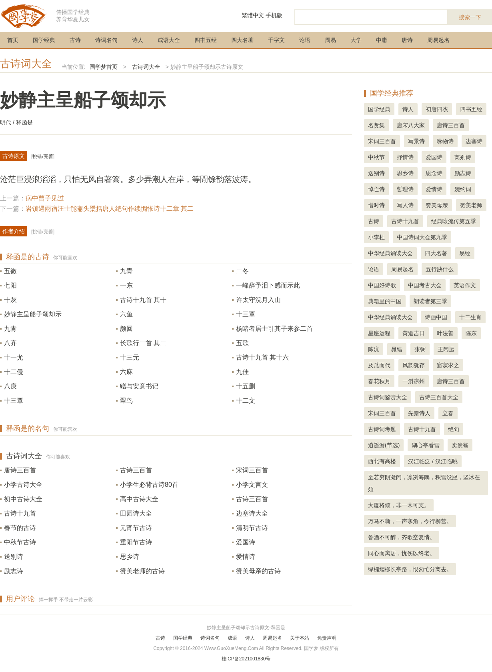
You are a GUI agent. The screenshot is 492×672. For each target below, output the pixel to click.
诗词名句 (106, 40)
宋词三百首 (252, 470)
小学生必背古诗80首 (149, 484)
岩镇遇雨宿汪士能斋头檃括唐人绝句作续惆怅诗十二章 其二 (110, 208)
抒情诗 (405, 157)
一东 (126, 285)
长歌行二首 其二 (143, 343)
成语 (232, 638)
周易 (330, 40)
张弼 (420, 349)
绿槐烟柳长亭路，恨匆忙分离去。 (410, 569)
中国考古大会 (425, 285)
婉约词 (462, 189)
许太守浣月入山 (258, 299)
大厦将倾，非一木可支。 (399, 505)
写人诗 (405, 205)
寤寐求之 (448, 365)
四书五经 (205, 40)
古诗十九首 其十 (143, 299)
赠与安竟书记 (139, 386)
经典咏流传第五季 (453, 221)
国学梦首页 (104, 67)
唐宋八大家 (411, 125)
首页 (12, 40)
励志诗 (13, 571)
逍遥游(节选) (384, 445)
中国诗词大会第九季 (422, 237)
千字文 (276, 40)
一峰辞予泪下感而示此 (268, 285)
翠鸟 (126, 400)
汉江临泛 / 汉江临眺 (433, 461)
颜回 (126, 328)
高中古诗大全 (139, 499)
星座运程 (379, 333)
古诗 (75, 40)
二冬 (242, 271)
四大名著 (242, 40)
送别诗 (13, 556)
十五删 (245, 386)
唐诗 (407, 40)
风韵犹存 (413, 365)
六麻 (126, 371)
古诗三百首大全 (438, 397)
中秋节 (376, 157)
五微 (10, 271)
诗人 (137, 40)
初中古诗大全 (23, 499)
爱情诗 (245, 556)
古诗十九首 (20, 513)
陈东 (471, 333)
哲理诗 (405, 189)
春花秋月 (379, 381)
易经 (464, 253)
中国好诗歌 (382, 285)
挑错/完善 (42, 156)
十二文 (245, 400)
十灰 (10, 299)
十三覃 (245, 314)
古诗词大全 (26, 64)
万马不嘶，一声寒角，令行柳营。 (410, 521)
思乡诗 (129, 556)
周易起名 (438, 40)
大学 (356, 40)
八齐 (10, 343)
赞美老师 (471, 205)
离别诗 (462, 157)
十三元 (129, 357)
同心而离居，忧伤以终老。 (401, 553)
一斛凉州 (413, 381)
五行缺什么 (440, 269)
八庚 (10, 386)
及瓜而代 (379, 365)
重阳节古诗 (136, 542)
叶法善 (445, 333)
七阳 (10, 285)
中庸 (381, 40)
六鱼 (126, 314)
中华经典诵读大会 (390, 253)
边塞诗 (474, 141)
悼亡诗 (376, 189)
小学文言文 (252, 484)
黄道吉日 (413, 333)
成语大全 (169, 40)
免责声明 (326, 638)
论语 (304, 40)
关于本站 (299, 638)
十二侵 (13, 371)
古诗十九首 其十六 (262, 357)
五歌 (242, 343)
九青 (126, 271)
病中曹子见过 (45, 198)
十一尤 (13, 357)
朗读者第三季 (430, 301)
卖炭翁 (460, 445)
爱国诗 (245, 542)
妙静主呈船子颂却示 (33, 314)
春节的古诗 (20, 527)
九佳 (242, 371)
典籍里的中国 (385, 301)
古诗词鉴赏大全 (387, 397)
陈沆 (373, 349)
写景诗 (416, 141)
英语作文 (465, 285)
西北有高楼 (382, 461)
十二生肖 (470, 317)
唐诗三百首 (20, 470)
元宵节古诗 (136, 527)
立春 (448, 413)
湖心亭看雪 (426, 445)
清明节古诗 (252, 527)
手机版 (274, 15)
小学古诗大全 (23, 484)
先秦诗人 (419, 413)
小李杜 (376, 237)
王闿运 (446, 349)
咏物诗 (445, 141)
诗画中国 (436, 317)
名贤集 (376, 125)
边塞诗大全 (252, 513)
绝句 (453, 429)
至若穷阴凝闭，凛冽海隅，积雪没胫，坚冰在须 (424, 483)
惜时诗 (376, 205)
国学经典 (44, 40)
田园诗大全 (136, 513)
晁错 (396, 349)
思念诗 (434, 173)
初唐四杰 (437, 109)
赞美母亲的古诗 (258, 571)
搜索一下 (470, 17)
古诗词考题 (382, 429)
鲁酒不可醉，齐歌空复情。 (401, 537)
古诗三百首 (136, 470)
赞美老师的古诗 (142, 571)
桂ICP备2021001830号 (246, 659)
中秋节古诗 (20, 542)
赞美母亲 (437, 205)
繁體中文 (253, 15)
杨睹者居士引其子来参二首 (274, 328)
